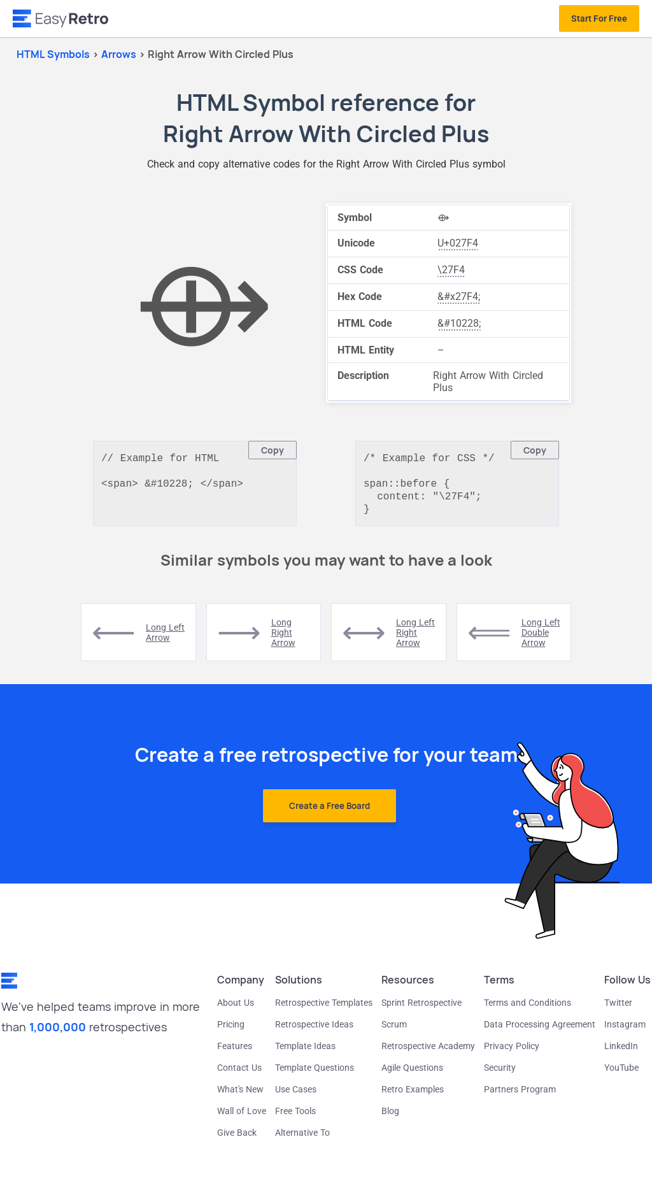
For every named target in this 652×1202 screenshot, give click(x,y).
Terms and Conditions (527, 1009)
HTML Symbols (53, 54)
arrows (120, 54)
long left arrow (165, 639)
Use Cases (295, 1096)
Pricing (230, 1031)
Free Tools (295, 1117)
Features (234, 1052)
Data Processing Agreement (539, 1031)
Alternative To (302, 1139)
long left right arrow (415, 639)
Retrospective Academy (428, 1052)
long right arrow (283, 639)
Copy (272, 450)
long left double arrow (540, 639)
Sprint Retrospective (421, 1009)
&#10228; (459, 323)
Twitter (618, 1009)
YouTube (621, 1074)
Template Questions (314, 1074)
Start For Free (599, 18)
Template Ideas (305, 1052)
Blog (390, 1117)
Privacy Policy (511, 1052)
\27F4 (451, 270)
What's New (240, 1096)
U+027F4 (457, 243)
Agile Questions (412, 1074)
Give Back (237, 1139)
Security (500, 1074)
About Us (235, 1009)
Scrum (394, 1031)
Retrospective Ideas (314, 1031)
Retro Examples (412, 1096)
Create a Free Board (329, 812)
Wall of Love (241, 1117)
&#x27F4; (458, 296)
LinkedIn (621, 1052)
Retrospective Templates (323, 1009)
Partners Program (520, 1096)
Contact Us (239, 1074)
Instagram (625, 1031)
